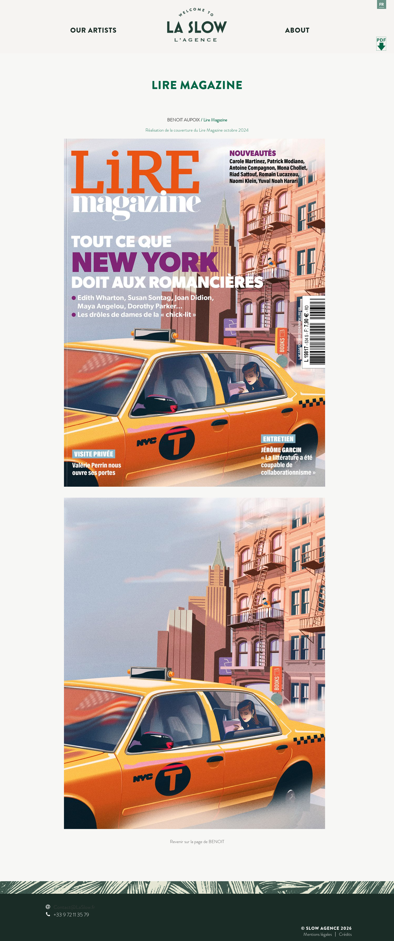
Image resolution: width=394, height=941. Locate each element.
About (297, 30)
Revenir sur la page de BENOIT (197, 841)
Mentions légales (317, 934)
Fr (381, 4)
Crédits (345, 934)
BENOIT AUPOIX (183, 120)
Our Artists (93, 30)
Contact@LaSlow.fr (74, 907)
